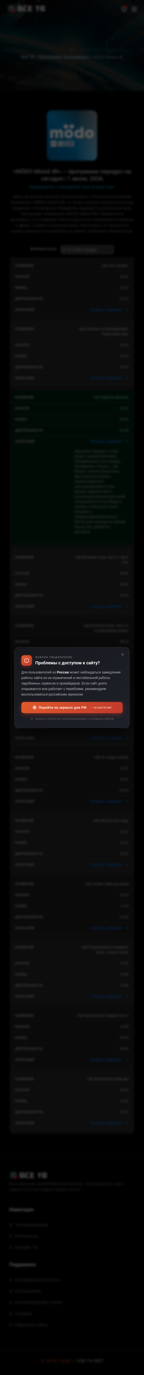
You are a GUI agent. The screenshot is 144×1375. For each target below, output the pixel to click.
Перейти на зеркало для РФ (72, 707)
